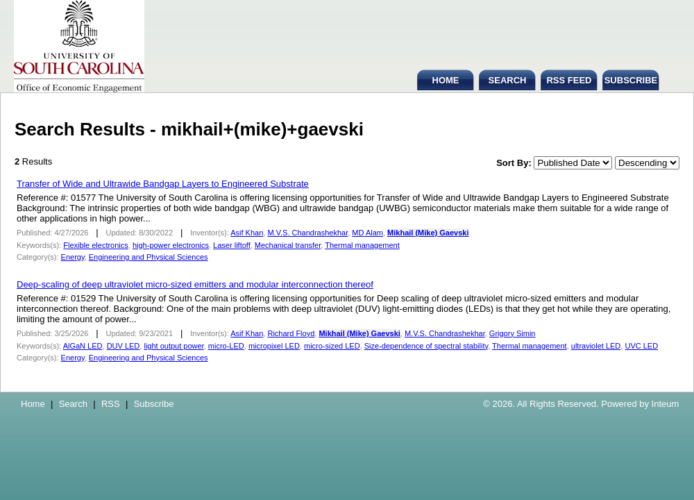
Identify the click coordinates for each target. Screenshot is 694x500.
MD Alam (367, 232)
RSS (110, 404)
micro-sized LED (332, 346)
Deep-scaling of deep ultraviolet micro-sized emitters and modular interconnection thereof (195, 284)
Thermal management (362, 245)
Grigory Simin (512, 333)
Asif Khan (246, 232)
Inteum (665, 404)
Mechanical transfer (288, 245)
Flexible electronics (95, 245)
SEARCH (508, 80)
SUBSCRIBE (631, 80)
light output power (173, 346)
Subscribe (154, 404)
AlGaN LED (83, 346)
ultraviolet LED (596, 346)
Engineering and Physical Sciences (148, 257)
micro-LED (226, 346)
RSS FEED (568, 80)
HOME (445, 80)
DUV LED (123, 346)
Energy (73, 257)
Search (73, 404)
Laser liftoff (232, 245)
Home (33, 404)
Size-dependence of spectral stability (426, 346)
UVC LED (641, 346)
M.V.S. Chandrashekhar (307, 232)
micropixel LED (274, 346)
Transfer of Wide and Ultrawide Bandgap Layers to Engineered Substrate (163, 183)
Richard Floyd (290, 333)
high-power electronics (171, 245)
